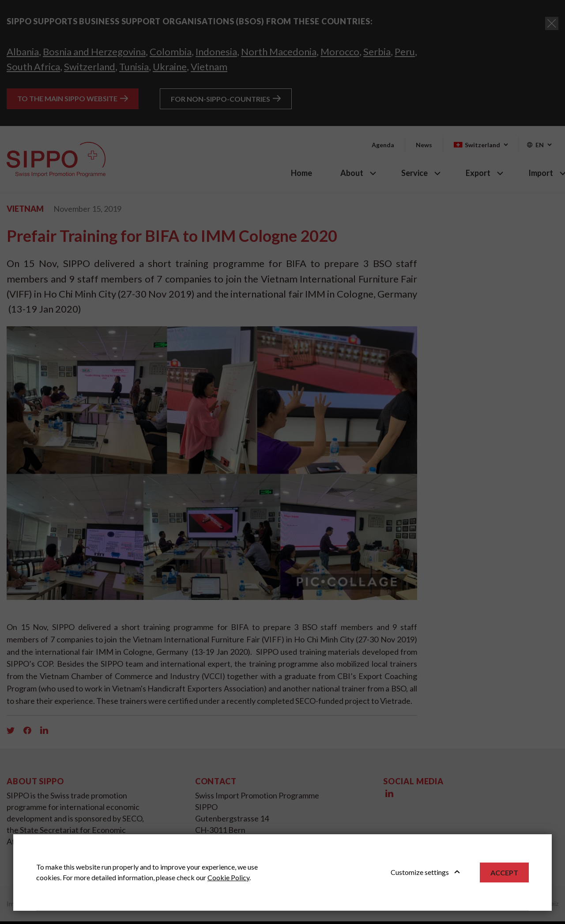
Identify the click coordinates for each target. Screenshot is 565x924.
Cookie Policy (228, 877)
